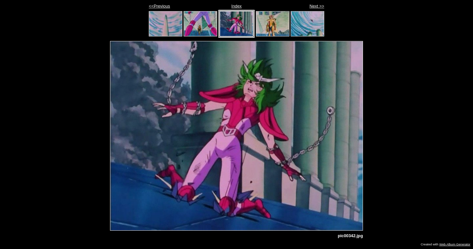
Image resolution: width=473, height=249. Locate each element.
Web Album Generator (454, 244)
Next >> (316, 6)
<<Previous (159, 6)
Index (236, 6)
